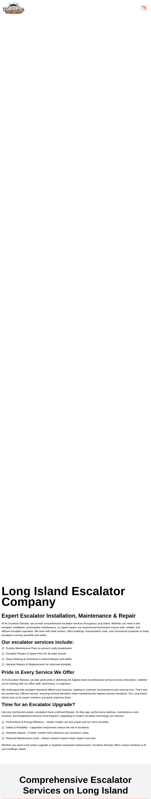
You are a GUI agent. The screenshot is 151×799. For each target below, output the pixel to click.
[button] (143, 8)
